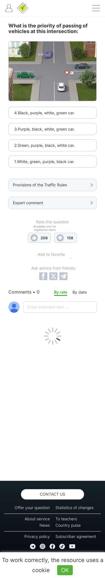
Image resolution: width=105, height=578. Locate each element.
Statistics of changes (74, 507)
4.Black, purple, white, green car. (44, 112)
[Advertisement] (52, 411)
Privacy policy (37, 536)
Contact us (52, 494)
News (44, 525)
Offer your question (32, 507)
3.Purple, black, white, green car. (44, 129)
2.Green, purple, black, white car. (44, 145)
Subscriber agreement (75, 536)
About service (37, 519)
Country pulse (68, 525)
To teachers (66, 519)
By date (80, 292)
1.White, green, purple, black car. (44, 161)
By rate (60, 292)
